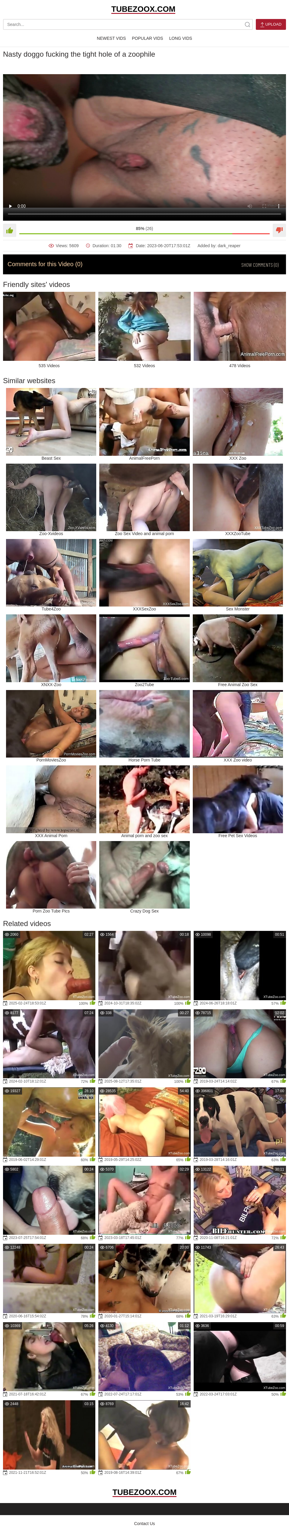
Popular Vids (147, 38)
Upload (270, 24)
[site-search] (247, 24)
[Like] (9, 230)
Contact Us (144, 1523)
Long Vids (180, 38)
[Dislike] (279, 230)
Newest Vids (111, 38)
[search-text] (128, 24)
